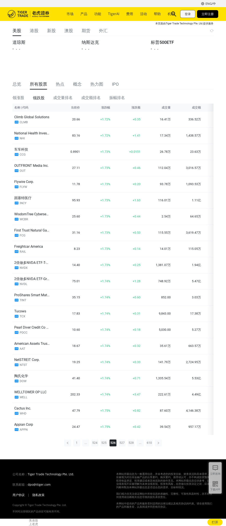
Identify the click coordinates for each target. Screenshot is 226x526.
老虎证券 (31, 14)
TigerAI (113, 13)
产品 (83, 13)
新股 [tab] (51, 30)
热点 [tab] (60, 84)
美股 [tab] (17, 30)
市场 (70, 13)
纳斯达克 (90, 42)
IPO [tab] (115, 84)
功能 (97, 13)
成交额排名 (91, 97)
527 (122, 442)
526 (113, 442)
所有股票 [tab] (38, 84)
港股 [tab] (34, 30)
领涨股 (18, 97)
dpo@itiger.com (39, 485)
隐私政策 (38, 495)
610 (149, 442)
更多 (145, 13)
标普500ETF (162, 42)
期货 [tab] (86, 30)
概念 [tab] (77, 84)
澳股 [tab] (68, 30)
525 (104, 442)
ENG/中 (210, 4)
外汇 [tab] (103, 30)
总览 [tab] (17, 84)
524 (94, 442)
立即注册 (208, 14)
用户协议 (19, 495)
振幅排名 (117, 97)
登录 (188, 14)
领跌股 (39, 97)
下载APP (215, 489)
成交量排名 (63, 97)
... (85, 442)
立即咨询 (215, 474)
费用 (129, 13)
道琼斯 (19, 42)
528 (131, 442)
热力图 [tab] (96, 84)
